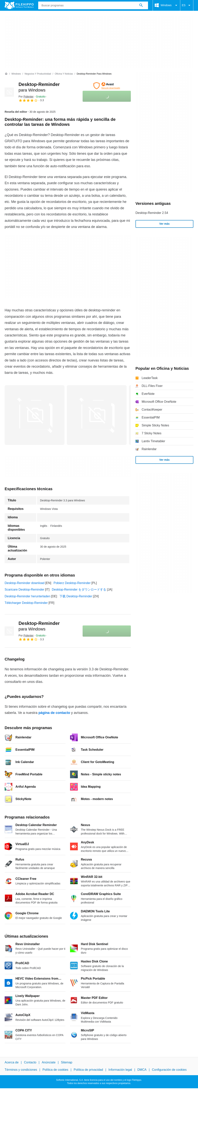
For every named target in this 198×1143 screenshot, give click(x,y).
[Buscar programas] (141, 5)
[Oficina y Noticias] (64, 74)
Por (26, 96)
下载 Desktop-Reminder (75, 596)
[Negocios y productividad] (38, 74)
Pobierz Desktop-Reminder (72, 583)
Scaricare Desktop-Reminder (24, 589)
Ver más (164, 223)
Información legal (120, 1070)
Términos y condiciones (21, 1070)
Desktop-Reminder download (24, 583)
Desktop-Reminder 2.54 (151, 212)
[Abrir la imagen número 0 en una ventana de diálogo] (34, 415)
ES (187, 5)
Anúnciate (48, 1062)
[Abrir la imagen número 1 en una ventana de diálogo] (97, 415)
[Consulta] (93, 5)
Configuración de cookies (169, 1070)
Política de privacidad (88, 1070)
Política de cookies (55, 1070)
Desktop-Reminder (39, 626)
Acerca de (12, 1062)
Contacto (30, 1062)
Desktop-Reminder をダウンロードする (79, 589)
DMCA (141, 1070)
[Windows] (16, 74)
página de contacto (54, 713)
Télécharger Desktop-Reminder (26, 602)
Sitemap (66, 1062)
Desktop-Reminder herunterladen (27, 596)
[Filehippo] (19, 5)
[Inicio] (6, 74)
